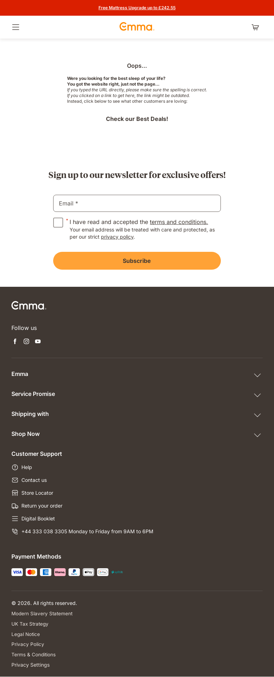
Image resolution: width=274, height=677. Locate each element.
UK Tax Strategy (30, 624)
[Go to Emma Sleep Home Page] (137, 27)
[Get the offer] (137, 8)
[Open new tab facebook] (15, 342)
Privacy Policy (27, 644)
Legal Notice (26, 634)
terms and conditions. (179, 221)
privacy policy (117, 237)
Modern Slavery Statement (42, 613)
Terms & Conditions (33, 655)
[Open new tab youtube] (37, 342)
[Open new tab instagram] (26, 342)
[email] (136, 203)
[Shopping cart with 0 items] (257, 27)
